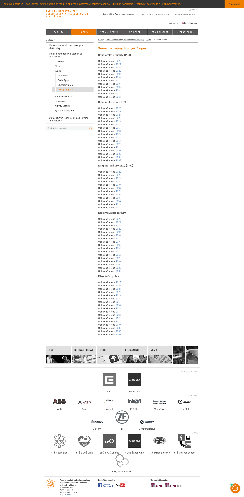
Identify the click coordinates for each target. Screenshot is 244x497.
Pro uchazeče (160, 32)
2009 (118, 154)
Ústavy (84, 32)
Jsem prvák (174, 23)
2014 (118, 90)
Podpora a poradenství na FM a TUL (182, 14)
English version (189, 23)
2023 (118, 61)
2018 (118, 77)
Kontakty (161, 14)
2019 (118, 74)
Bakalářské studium (130, 14)
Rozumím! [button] (234, 4)
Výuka (148, 40)
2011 (118, 147)
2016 (118, 83)
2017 (118, 80)
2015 (118, 87)
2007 (118, 160)
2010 (118, 150)
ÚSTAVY (50, 39)
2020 (118, 70)
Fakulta (58, 32)
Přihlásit (194, 10)
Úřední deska (185, 32)
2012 (118, 97)
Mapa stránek (65, 495)
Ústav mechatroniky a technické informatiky (125, 40)
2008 (118, 157)
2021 (118, 67)
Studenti (134, 32)
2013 (118, 93)
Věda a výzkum (109, 32)
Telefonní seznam (148, 14)
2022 (118, 64)
